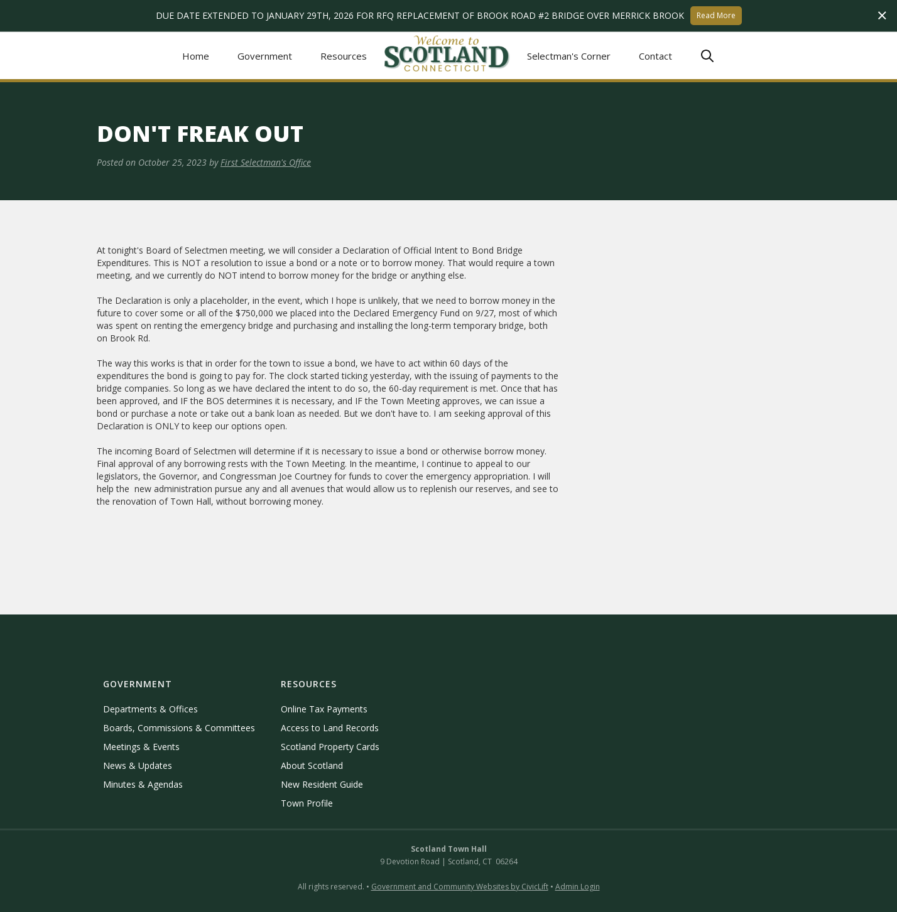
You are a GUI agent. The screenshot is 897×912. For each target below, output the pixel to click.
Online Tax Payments (324, 709)
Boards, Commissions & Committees (179, 728)
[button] (265, 55)
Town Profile (307, 803)
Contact (655, 56)
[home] (447, 55)
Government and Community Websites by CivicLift (459, 886)
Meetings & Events (141, 747)
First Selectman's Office (265, 162)
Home (195, 56)
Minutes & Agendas (143, 784)
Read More (716, 15)
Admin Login (577, 886)
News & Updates (137, 765)
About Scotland (312, 765)
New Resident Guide (322, 784)
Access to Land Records (330, 728)
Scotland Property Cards (330, 747)
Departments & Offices (150, 709)
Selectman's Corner (569, 56)
